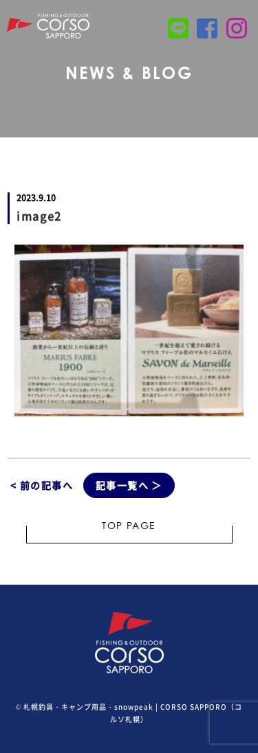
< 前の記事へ (41, 485)
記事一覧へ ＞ (129, 485)
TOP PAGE (128, 527)
